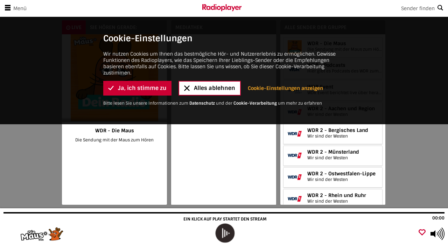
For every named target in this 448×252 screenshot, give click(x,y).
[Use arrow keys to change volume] (437, 234)
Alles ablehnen (209, 35)
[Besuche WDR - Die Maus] (43, 234)
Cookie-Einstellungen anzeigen (285, 35)
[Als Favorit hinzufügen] (422, 233)
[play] (225, 233)
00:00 (438, 218)
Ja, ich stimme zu (137, 35)
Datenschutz (202, 50)
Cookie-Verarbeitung (255, 50)
